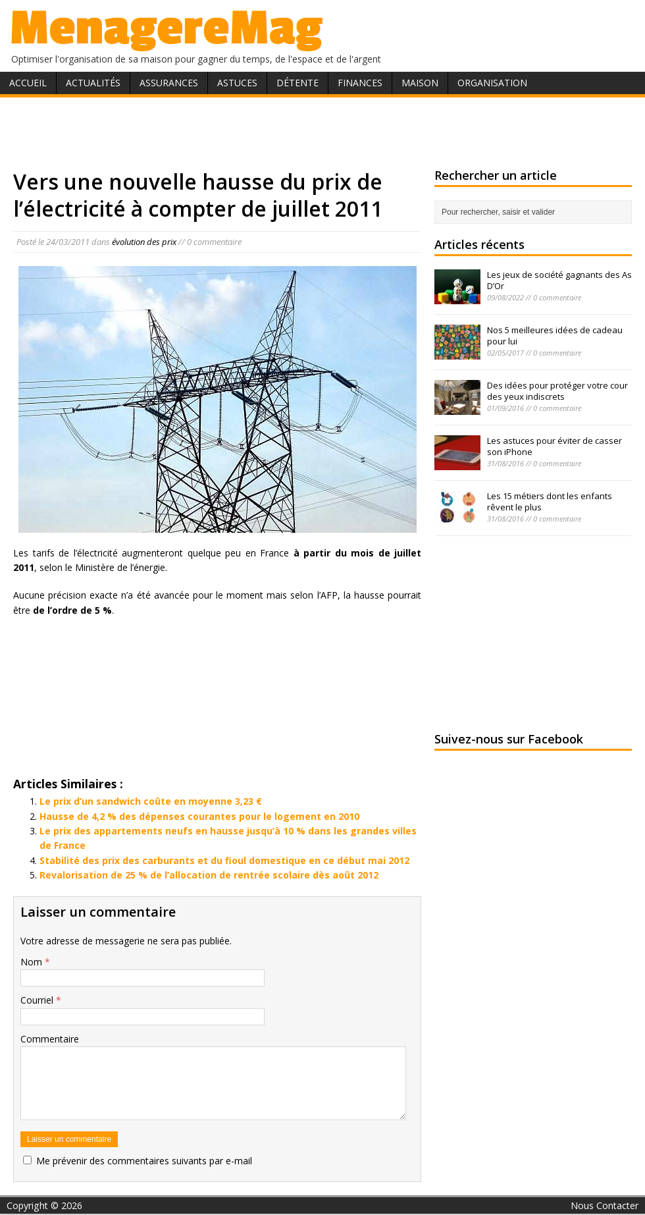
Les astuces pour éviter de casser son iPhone (554, 446)
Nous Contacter (604, 1205)
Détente (297, 82)
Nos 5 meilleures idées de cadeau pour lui (555, 335)
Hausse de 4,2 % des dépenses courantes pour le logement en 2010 (199, 816)
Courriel (38, 1000)
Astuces (237, 82)
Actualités (93, 82)
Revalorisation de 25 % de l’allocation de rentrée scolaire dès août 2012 (208, 875)
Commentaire (49, 1039)
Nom (32, 962)
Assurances (169, 82)
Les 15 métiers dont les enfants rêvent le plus (549, 501)
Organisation (492, 82)
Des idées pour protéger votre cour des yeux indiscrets (557, 390)
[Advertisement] (323, 130)
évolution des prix (144, 242)
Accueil (28, 82)
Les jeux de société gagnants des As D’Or (559, 280)
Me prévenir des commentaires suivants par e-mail (144, 1160)
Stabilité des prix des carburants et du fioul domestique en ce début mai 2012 (224, 860)
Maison (419, 82)
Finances (360, 82)
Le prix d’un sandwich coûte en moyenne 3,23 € (150, 801)
